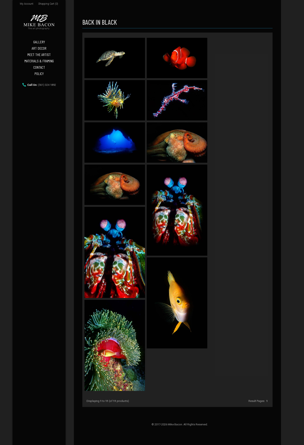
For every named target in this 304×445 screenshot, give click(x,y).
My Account (26, 3)
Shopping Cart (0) (48, 3)
